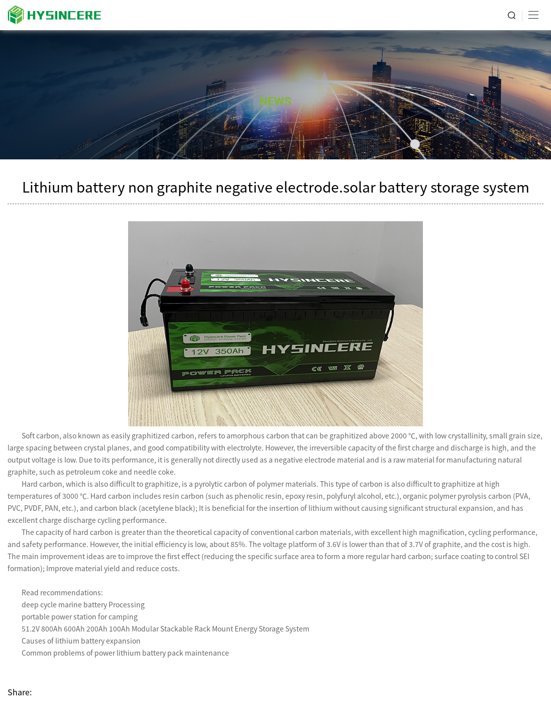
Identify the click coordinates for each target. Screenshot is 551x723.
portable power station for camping (80, 616)
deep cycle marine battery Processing (83, 604)
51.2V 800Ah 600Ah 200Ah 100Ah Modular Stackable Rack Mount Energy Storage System (165, 628)
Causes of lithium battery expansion (81, 641)
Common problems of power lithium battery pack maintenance (125, 653)
